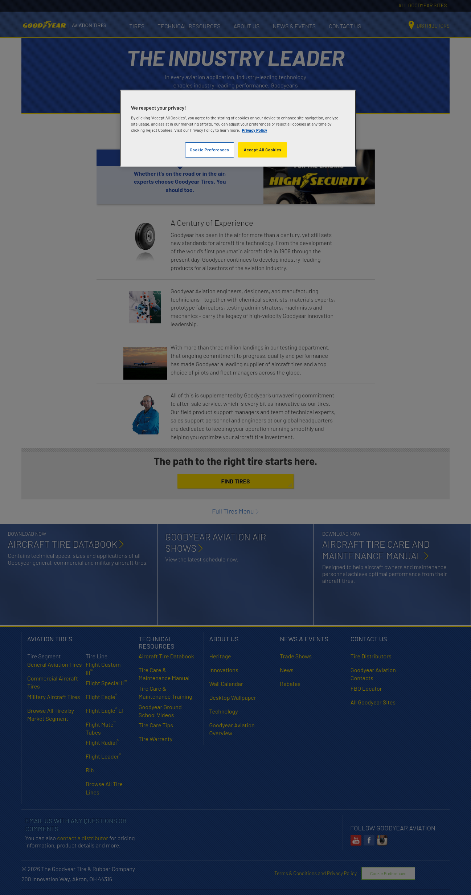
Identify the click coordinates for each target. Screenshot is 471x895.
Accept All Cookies (263, 149)
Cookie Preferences (209, 149)
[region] (238, 128)
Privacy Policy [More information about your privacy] (254, 130)
